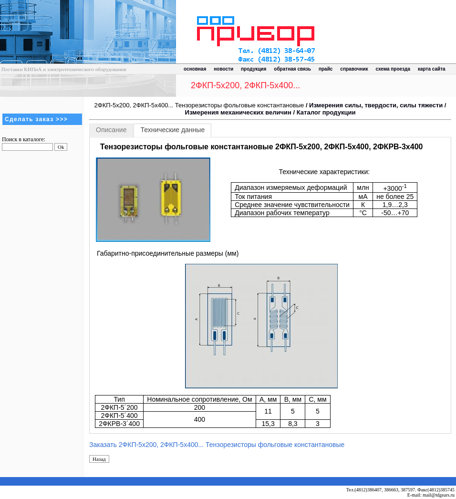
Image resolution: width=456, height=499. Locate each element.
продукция (253, 69)
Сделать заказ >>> (36, 119)
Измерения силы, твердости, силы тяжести (376, 105)
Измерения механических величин (238, 112)
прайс (325, 69)
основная (195, 69)
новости (223, 69)
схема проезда (393, 69)
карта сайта (432, 69)
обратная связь (292, 69)
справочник (354, 69)
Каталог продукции (326, 112)
